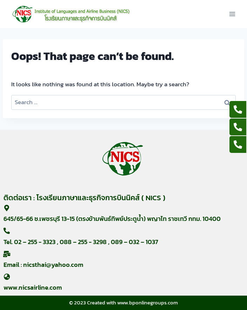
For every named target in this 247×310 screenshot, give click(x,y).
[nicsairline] (71, 14)
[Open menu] (232, 13)
